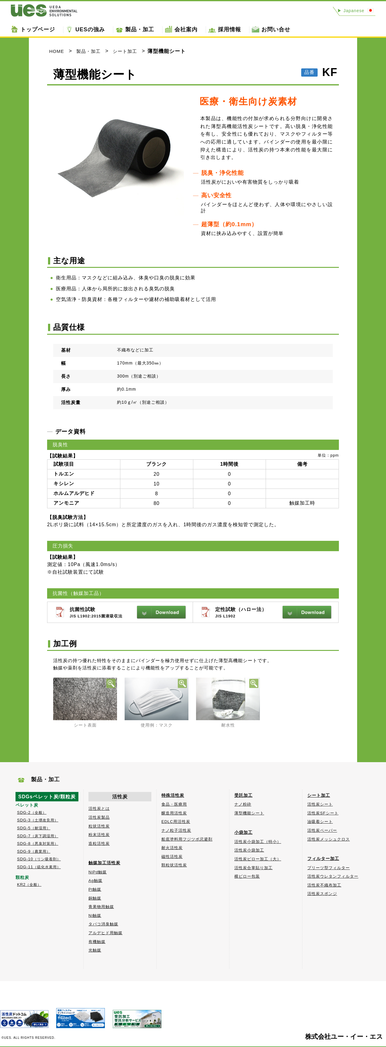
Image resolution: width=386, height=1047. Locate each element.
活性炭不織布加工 (324, 885)
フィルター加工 (323, 858)
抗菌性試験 (128, 612)
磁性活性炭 (172, 856)
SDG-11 (39, 867)
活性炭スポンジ (322, 893)
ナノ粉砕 (242, 804)
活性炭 (120, 796)
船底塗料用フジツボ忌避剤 (186, 839)
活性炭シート (320, 804)
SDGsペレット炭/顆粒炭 (47, 796)
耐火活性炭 (172, 847)
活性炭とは (99, 808)
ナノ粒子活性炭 (176, 830)
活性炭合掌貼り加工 (253, 868)
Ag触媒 (95, 880)
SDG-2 (32, 812)
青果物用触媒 (101, 906)
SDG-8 (37, 843)
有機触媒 (96, 941)
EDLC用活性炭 (175, 821)
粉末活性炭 (99, 834)
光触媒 (94, 950)
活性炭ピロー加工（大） (257, 859)
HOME (56, 51)
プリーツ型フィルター (328, 868)
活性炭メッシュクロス (328, 839)
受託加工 (243, 795)
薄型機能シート (249, 813)
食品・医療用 (174, 804)
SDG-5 (33, 828)
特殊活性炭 (172, 795)
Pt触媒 (94, 889)
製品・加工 (139, 29)
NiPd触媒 (97, 872)
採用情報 (229, 29)
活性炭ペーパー (322, 830)
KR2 (29, 884)
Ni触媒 (94, 915)
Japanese (350, 10)
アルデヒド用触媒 (105, 933)
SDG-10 (39, 859)
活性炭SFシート (323, 813)
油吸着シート (320, 821)
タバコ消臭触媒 (103, 924)
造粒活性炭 (99, 843)
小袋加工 (243, 832)
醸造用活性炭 (174, 813)
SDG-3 (37, 820)
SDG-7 (37, 836)
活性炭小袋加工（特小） (257, 841)
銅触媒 (94, 898)
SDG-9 (33, 851)
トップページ (37, 29)
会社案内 (186, 29)
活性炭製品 (99, 817)
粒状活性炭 (99, 826)
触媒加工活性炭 (104, 862)
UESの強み (90, 29)
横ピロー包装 (247, 876)
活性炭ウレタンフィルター (332, 876)
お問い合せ (275, 29)
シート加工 (125, 51)
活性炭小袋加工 (249, 850)
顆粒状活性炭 (174, 865)
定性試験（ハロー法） (273, 612)
